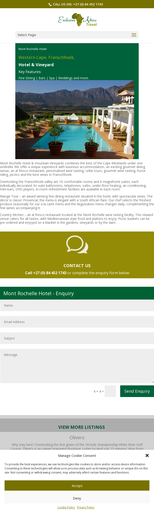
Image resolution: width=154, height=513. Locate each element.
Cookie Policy (66, 507)
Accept (77, 485)
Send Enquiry (137, 391)
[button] (147, 455)
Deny (77, 498)
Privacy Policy (85, 507)
